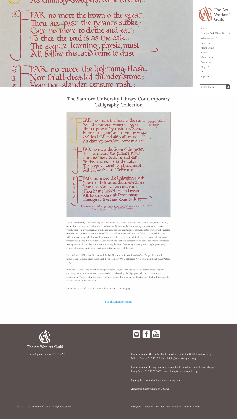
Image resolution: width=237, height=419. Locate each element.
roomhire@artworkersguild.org (181, 371)
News (204, 52)
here (79, 288)
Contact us (206, 62)
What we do (208, 38)
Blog (203, 67)
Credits (197, 406)
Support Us (207, 76)
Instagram (136, 406)
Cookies (187, 406)
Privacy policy (173, 406)
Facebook (148, 406)
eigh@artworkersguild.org (182, 358)
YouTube (159, 406)
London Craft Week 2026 (214, 33)
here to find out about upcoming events (156, 380)
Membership (207, 47)
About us (205, 57)
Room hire (206, 43)
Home (204, 28)
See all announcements (118, 301)
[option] (96, 43)
